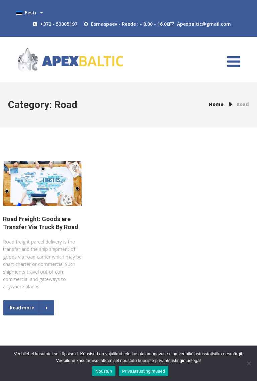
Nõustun (103, 371)
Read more (22, 307)
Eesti (26, 13)
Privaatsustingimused (143, 371)
